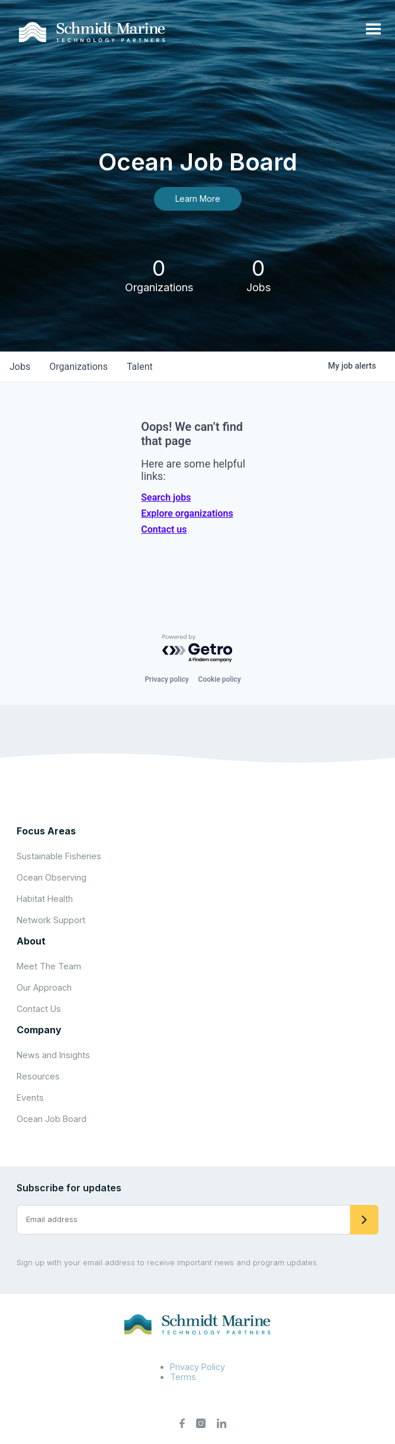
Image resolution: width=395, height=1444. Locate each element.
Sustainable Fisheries (59, 856)
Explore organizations (187, 513)
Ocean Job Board (51, 1119)
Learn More (197, 199)
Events (30, 1097)
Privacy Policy (197, 1367)
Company (39, 1030)
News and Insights (53, 1055)
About (31, 941)
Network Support (51, 920)
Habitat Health (45, 899)
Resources (38, 1076)
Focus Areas (46, 831)
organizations (78, 366)
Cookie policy (219, 679)
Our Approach (44, 987)
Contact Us (39, 1009)
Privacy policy (166, 679)
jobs (19, 366)
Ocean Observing (51, 877)
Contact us (164, 529)
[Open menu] (373, 29)
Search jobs (166, 497)
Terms (183, 1377)
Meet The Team (49, 966)
